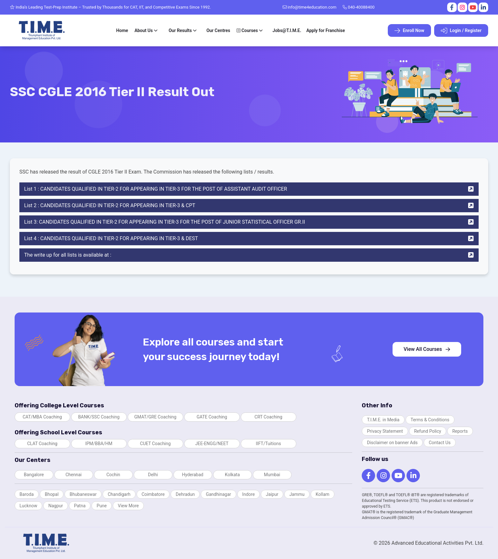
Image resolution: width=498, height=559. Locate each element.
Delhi (153, 474)
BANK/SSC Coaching (98, 416)
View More (128, 505)
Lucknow (28, 505)
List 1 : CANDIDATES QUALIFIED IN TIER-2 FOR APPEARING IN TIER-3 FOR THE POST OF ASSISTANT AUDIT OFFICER (249, 189)
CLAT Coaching (42, 443)
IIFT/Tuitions (268, 443)
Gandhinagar (218, 494)
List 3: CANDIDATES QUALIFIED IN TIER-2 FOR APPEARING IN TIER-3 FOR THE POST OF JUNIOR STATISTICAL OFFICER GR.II (249, 222)
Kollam (322, 494)
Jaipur (272, 494)
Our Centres (218, 30)
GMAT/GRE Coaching (155, 416)
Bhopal (51, 494)
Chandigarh (119, 494)
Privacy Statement (385, 431)
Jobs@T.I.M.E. (287, 30)
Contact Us (440, 442)
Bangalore (34, 474)
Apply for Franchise (325, 30)
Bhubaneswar (83, 494)
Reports (460, 431)
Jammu (297, 494)
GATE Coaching (212, 416)
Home (122, 30)
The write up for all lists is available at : (249, 255)
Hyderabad (192, 474)
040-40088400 (358, 7)
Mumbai (272, 474)
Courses (247, 30)
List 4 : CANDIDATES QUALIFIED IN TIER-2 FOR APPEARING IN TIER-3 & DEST (249, 238)
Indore (248, 494)
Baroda (27, 494)
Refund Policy (427, 431)
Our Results (180, 30)
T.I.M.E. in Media (383, 419)
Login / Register (461, 31)
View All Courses (427, 349)
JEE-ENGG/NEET (212, 443)
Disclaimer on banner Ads (392, 442)
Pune (102, 505)
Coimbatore (153, 494)
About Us (143, 30)
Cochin (113, 474)
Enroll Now (409, 31)
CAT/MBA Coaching (42, 416)
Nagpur (55, 505)
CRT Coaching (268, 416)
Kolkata (232, 474)
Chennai (73, 474)
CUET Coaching (155, 443)
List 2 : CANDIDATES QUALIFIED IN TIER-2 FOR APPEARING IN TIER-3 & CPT (249, 205)
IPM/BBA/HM (98, 443)
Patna (79, 505)
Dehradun (185, 494)
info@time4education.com (310, 7)
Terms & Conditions (430, 419)
